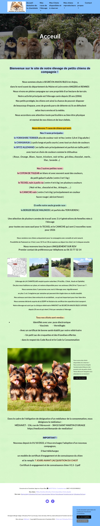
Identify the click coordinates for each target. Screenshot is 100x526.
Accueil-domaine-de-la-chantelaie (32, 5)
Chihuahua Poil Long (79, 494)
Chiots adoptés (66, 492)
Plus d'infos (82, 521)
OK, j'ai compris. (84, 517)
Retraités (48, 492)
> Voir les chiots (80, 378)
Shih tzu (53, 494)
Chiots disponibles (56, 492)
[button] (12, 379)
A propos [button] (80, 4)
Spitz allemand (59, 494)
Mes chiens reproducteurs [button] (70, 4)
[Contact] (47, 501)
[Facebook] (53, 501)
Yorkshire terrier (68, 494)
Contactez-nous (61, 488)
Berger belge (24, 494)
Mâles (38, 492)
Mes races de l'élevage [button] (43, 5)
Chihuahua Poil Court (35, 494)
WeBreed (26, 519)
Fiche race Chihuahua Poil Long (65, 519)
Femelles (42, 492)
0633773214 (52, 488)
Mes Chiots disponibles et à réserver (55, 5)
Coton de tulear (45, 494)
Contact (88, 3)
